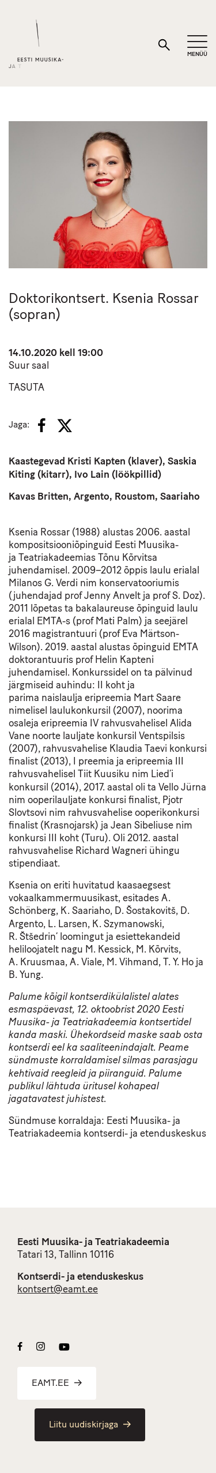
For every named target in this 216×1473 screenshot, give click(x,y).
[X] (64, 426)
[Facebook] (42, 425)
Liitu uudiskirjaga (90, 1425)
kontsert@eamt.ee (57, 1290)
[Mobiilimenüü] (197, 46)
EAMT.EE (57, 1383)
